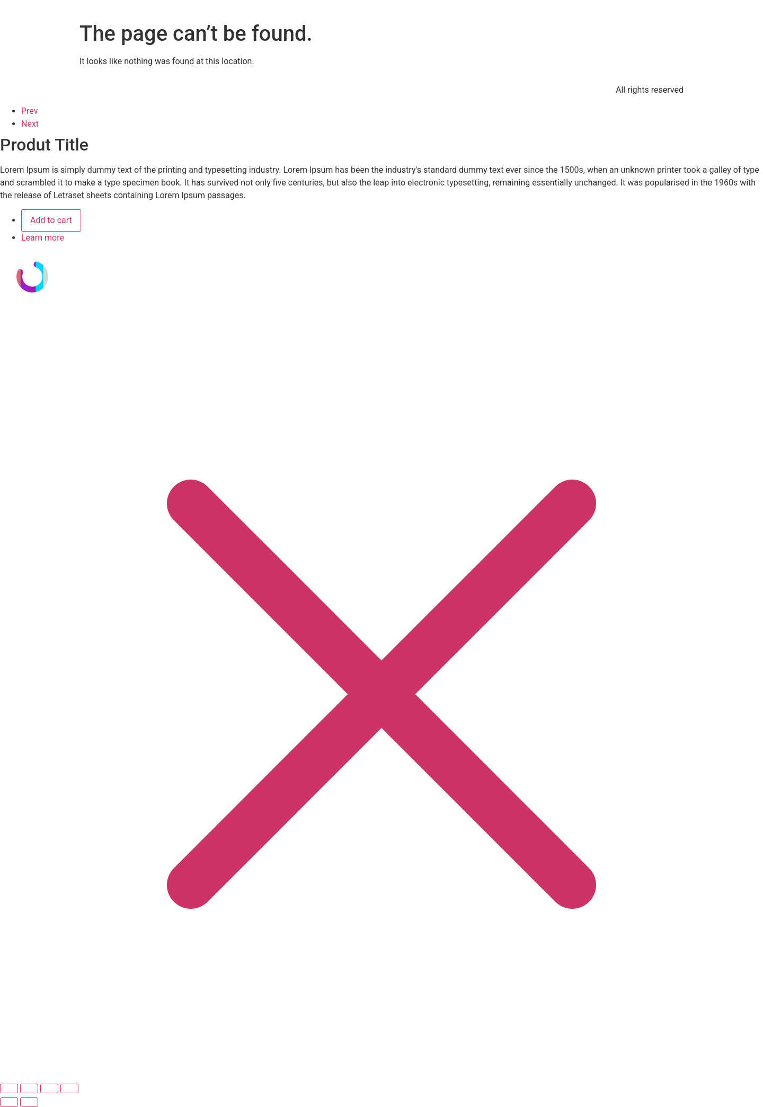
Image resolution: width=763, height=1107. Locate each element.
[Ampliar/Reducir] (9, 1088)
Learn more (42, 238)
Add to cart (51, 220)
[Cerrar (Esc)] (69, 1088)
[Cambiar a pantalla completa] (29, 1088)
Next (30, 124)
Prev (29, 111)
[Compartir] (49, 1088)
